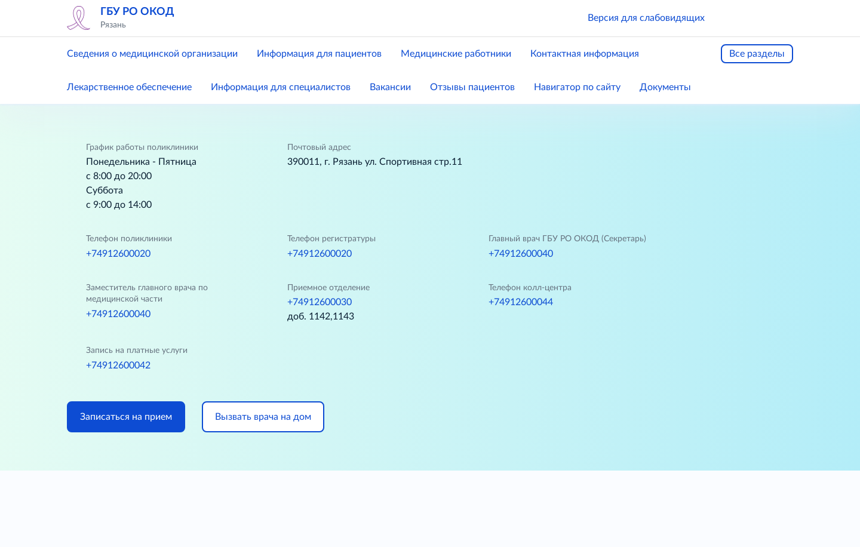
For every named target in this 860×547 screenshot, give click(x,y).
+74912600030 (319, 302)
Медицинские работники (456, 54)
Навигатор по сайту (577, 87)
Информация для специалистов (281, 87)
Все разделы (757, 54)
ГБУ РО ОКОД (137, 12)
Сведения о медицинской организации (152, 54)
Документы (665, 87)
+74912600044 (521, 302)
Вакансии (390, 87)
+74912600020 (118, 254)
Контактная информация (584, 54)
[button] (731, 18)
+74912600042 (118, 365)
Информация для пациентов (319, 54)
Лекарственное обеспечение (129, 87)
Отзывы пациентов (472, 87)
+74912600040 (521, 254)
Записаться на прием (126, 417)
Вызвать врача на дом (263, 417)
